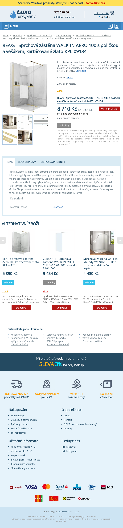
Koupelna (17, 35)
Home (5, 35)
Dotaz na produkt (53, 161)
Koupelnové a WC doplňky (24, 337)
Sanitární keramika (56, 337)
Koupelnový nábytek (21, 334)
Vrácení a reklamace (21, 428)
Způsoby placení (19, 424)
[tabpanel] (21, 270)
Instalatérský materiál (58, 344)
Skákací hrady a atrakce (23, 468)
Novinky (68, 428)
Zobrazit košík (101, 13)
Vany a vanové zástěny (94, 337)
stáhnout (58, 206)
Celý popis (80, 70)
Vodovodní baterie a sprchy (96, 334)
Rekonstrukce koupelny (23, 463)
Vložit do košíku (109, 109)
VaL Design (62, 511)
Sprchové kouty (63, 35)
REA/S (70, 77)
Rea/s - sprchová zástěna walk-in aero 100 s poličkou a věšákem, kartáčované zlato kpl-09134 (48, 38)
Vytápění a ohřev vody (22, 341)
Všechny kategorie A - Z (23, 446)
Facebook (69, 446)
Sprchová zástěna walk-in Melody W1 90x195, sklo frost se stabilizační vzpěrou (100, 263)
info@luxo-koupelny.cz (65, 17)
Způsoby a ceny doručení (24, 419)
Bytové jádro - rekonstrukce (25, 459)
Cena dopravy (27, 161)
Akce (45, 291)
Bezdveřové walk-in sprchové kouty (93, 35)
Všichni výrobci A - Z (21, 451)
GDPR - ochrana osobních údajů (80, 424)
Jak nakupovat (18, 432)
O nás (67, 415)
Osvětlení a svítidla (92, 341)
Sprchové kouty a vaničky (39, 35)
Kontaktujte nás (95, 3)
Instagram (70, 451)
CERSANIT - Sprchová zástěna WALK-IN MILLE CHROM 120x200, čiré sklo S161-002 (60, 263)
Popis (9, 161)
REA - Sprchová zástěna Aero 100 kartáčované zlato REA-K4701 (20, 262)
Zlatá (59, 90)
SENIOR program (55, 341)
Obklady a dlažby (19, 344)
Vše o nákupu (18, 415)
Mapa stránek (18, 455)
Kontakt (68, 419)
